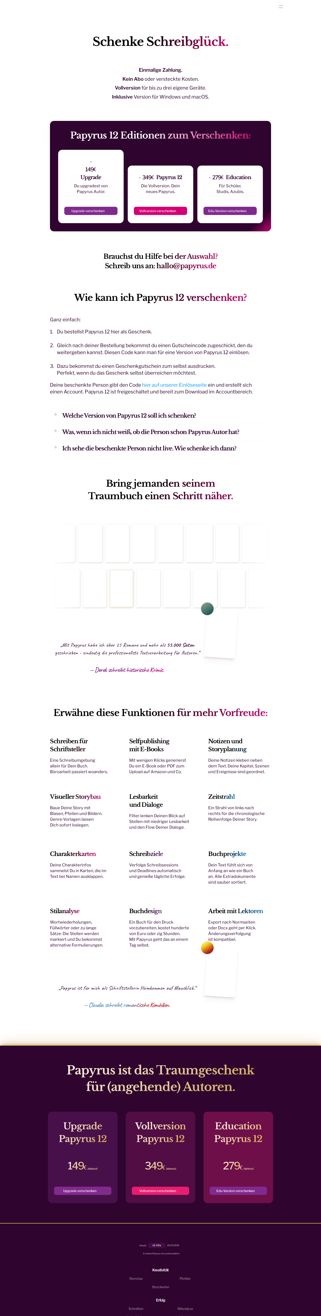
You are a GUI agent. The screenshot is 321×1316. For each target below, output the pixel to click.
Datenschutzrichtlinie (98, 1294)
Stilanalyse (209, 1256)
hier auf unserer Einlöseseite (174, 392)
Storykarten (173, 1265)
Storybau (171, 1248)
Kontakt (244, 1248)
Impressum (118, 1294)
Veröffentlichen (212, 1273)
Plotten (170, 1256)
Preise (243, 1265)
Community (246, 1256)
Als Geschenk (248, 1273)
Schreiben (208, 1248)
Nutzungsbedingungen (73, 1294)
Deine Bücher (211, 1265)
